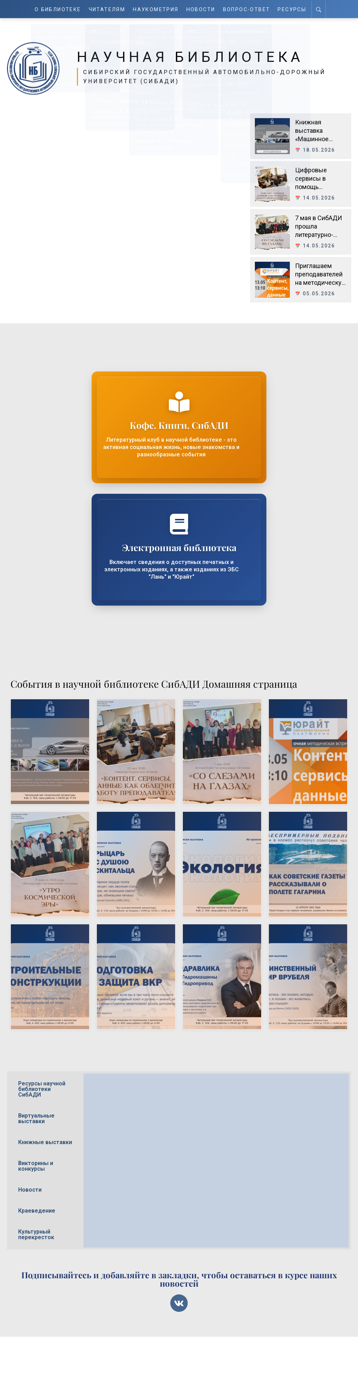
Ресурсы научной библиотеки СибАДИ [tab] (41, 1089)
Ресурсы (292, 9)
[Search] (319, 9)
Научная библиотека (197, 57)
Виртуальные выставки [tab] (36, 1118)
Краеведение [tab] (36, 1210)
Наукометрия (156, 9)
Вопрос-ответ (247, 9)
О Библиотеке (58, 9)
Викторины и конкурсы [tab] (35, 1166)
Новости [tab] (30, 1189)
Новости (201, 9)
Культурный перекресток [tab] (36, 1234)
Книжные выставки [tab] (45, 1142)
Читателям (107, 9)
